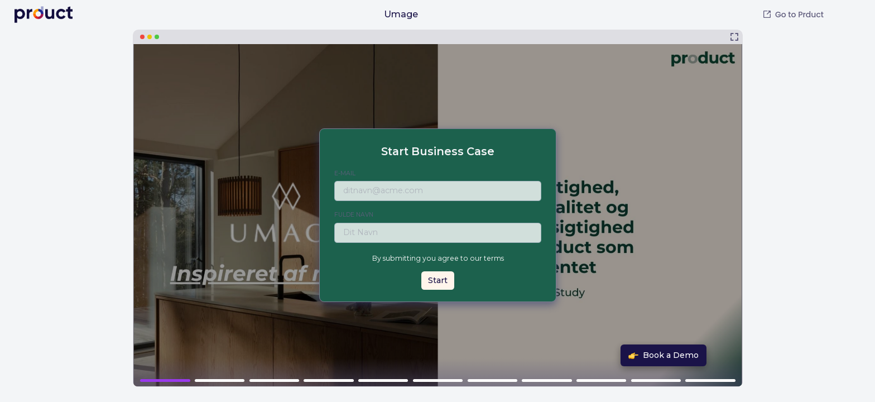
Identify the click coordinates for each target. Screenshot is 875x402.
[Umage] (438, 208)
